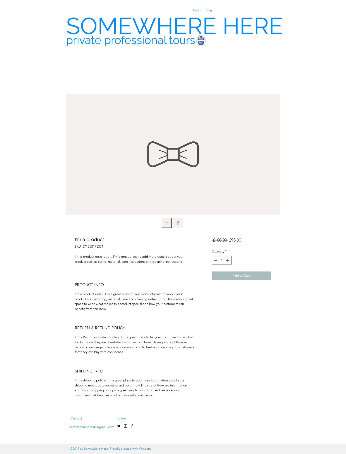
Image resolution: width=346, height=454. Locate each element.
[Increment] (228, 260)
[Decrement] (215, 260)
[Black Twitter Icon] (119, 426)
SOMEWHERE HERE (174, 26)
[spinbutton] (221, 260)
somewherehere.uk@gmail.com (92, 427)
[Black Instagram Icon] (125, 426)
